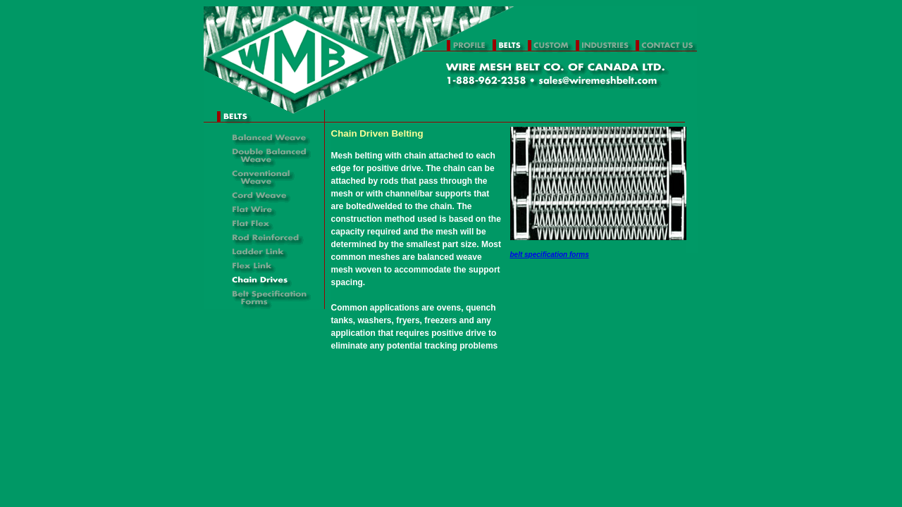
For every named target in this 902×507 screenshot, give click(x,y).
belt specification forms (549, 254)
